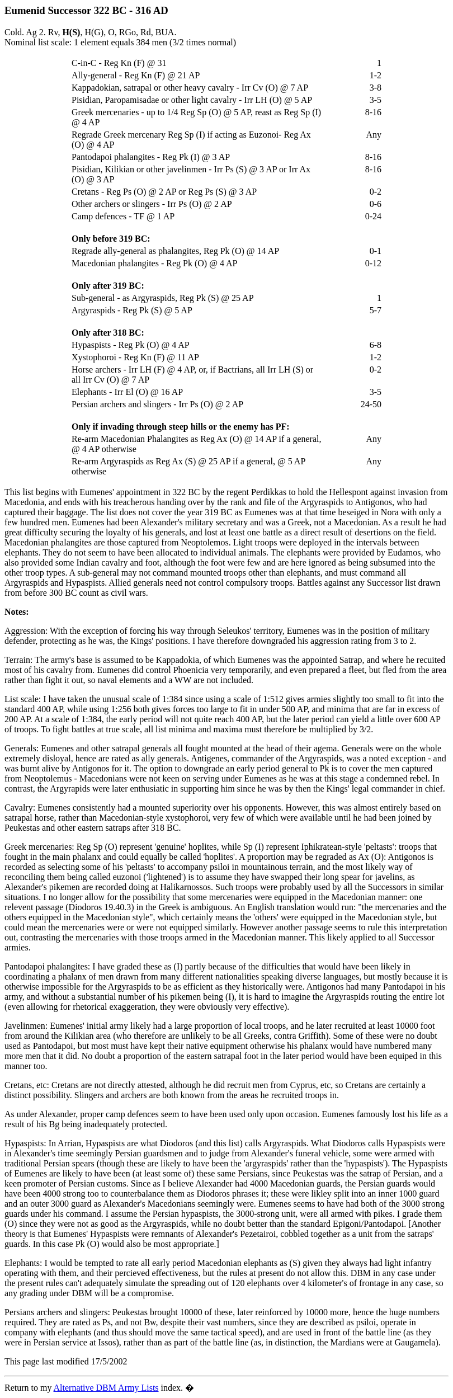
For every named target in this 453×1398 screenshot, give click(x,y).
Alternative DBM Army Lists (106, 1387)
